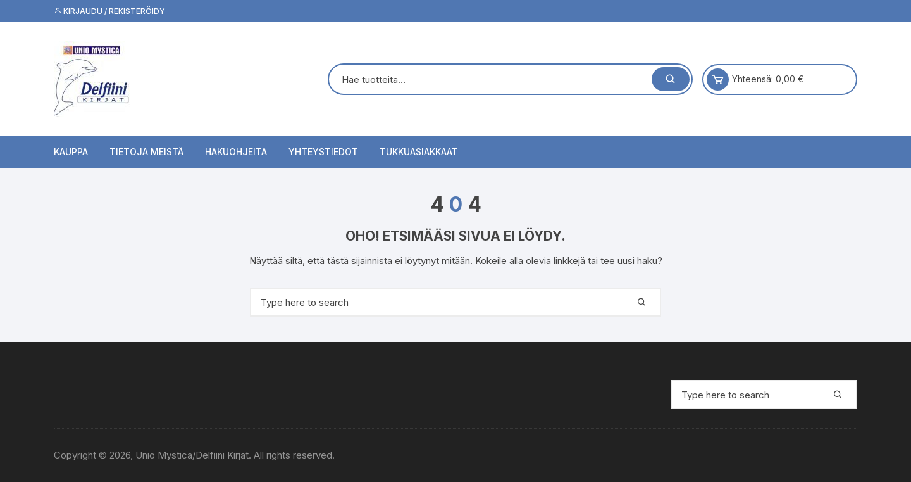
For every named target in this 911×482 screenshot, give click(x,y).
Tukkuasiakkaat (419, 151)
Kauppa (71, 151)
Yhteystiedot (323, 151)
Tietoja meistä (146, 151)
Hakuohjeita (236, 151)
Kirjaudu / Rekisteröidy (109, 11)
